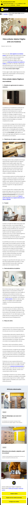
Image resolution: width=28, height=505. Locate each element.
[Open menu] (26, 9)
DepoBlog (5, 14)
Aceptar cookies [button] (14, 493)
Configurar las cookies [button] (14, 501)
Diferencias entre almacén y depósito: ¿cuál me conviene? (13, 452)
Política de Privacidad (13, 488)
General (4, 412)
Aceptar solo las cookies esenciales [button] (14, 497)
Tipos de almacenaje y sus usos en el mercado (11, 417)
